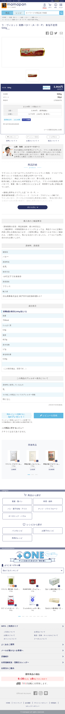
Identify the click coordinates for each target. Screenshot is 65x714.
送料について (10, 141)
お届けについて (31, 141)
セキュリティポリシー (32, 706)
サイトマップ (17, 703)
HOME (8, 703)
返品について (52, 141)
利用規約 (53, 703)
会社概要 (27, 703)
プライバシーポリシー (41, 703)
